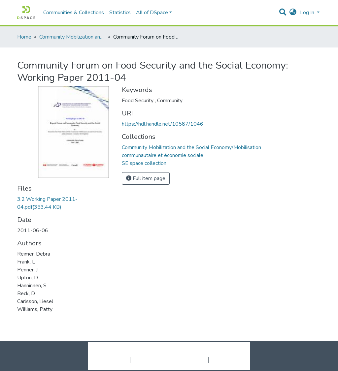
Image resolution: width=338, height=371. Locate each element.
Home (24, 37)
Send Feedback (226, 360)
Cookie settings (112, 360)
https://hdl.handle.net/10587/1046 (162, 124)
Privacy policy (146, 360)
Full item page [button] (145, 178)
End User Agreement (186, 360)
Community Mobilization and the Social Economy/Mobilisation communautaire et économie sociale (72, 37)
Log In (308, 12)
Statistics (120, 12)
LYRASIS (219, 352)
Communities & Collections (73, 12)
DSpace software (129, 352)
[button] (293, 12)
